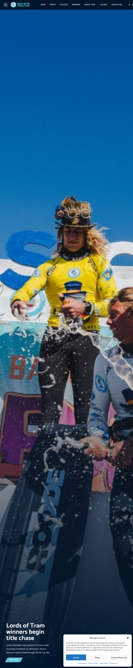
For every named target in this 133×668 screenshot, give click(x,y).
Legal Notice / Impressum (108, 663)
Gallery (103, 4)
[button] (128, 638)
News (43, 4)
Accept (76, 657)
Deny (97, 657)
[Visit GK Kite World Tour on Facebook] (129, 5)
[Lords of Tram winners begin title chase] (28, 638)
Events (53, 4)
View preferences (119, 657)
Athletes (64, 4)
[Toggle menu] (5, 4)
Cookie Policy (82, 663)
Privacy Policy (93, 663)
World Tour (89, 4)
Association (116, 4)
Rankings (76, 4)
